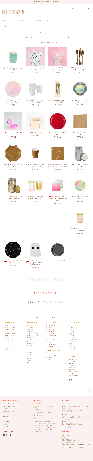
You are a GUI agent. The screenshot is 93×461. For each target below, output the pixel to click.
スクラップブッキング (32, 303)
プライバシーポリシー (8, 381)
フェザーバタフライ (10, 325)
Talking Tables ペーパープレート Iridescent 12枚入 (13, 101)
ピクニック (71, 315)
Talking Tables (72, 337)
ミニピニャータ (31, 297)
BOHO (70, 313)
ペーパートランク (50, 327)
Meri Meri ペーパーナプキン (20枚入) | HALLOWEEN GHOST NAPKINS (57, 232)
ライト (6, 315)
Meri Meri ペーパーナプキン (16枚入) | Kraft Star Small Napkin (57, 165)
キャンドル (49, 329)
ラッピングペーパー (32, 322)
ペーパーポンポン (9, 309)
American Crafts (73, 329)
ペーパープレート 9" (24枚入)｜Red (57, 133)
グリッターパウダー (32, 307)
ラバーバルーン (9, 313)
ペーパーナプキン (50, 299)
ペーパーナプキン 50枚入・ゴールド (80, 133)
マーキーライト (9, 295)
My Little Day (72, 343)
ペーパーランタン (9, 299)
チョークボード (9, 321)
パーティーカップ (50, 301)
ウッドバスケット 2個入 (35, 132)
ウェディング (72, 319)
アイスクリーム (72, 309)
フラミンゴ (71, 307)
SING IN (74, 8)
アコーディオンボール (10, 303)
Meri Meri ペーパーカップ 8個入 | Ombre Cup (13, 231)
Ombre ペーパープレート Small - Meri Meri (80, 197)
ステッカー (29, 328)
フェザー (29, 311)
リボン (28, 332)
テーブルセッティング (7, 26)
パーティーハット (50, 314)
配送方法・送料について (9, 376)
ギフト (48, 323)
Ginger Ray (71, 333)
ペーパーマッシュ (31, 295)
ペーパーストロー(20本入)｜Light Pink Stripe (57, 69)
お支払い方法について (8, 373)
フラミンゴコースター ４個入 (13, 133)
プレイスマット (50, 303)
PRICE (49, 42)
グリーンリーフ (31, 315)
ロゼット (48, 312)
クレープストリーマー (32, 305)
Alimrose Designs (73, 341)
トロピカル (71, 311)
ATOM (7, 396)
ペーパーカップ (50, 297)
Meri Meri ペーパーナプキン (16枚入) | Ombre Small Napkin (58, 198)
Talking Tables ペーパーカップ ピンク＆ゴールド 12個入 (35, 197)
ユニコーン (71, 297)
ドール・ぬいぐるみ (51, 325)
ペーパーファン (9, 307)
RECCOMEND (40, 42)
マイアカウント (6, 383)
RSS (4, 396)
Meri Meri (71, 335)
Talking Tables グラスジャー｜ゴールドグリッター (13, 197)
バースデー (71, 295)
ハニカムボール (9, 301)
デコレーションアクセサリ (11, 323)
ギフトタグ (29, 330)
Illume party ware (73, 339)
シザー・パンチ (31, 301)
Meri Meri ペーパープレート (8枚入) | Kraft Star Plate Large (13, 165)
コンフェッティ (9, 317)
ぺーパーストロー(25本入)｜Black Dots (35, 69)
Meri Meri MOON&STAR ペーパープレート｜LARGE (35, 231)
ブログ (4, 388)
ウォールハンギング (10, 327)
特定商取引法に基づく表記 (9, 378)
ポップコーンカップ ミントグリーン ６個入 (13, 69)
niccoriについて (7, 393)
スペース (71, 299)
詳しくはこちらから (37, 401)
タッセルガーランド (10, 297)
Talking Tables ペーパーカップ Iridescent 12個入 (35, 101)
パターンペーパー (31, 299)
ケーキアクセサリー (51, 305)
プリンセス (71, 301)
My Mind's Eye (72, 331)
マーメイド (71, 303)
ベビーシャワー (72, 317)
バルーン (7, 311)
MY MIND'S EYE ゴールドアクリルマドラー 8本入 (57, 101)
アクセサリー (49, 316)
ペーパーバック (31, 326)
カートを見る (6, 386)
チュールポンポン (9, 305)
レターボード (8, 329)
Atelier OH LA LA (73, 345)
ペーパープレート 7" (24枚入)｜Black (80, 231)
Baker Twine (30, 324)
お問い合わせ (6, 391)
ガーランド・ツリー (10, 319)
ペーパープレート (50, 295)
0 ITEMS (85, 9)
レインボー (71, 305)
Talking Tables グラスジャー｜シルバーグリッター (80, 165)
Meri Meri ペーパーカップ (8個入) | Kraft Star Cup (35, 165)
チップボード (30, 309)
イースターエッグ (31, 313)
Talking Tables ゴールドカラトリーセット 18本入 (80, 69)
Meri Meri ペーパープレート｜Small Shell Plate (80, 101)
